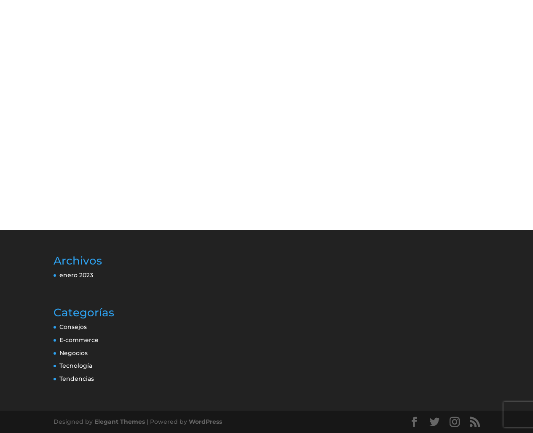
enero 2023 (76, 275)
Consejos (73, 327)
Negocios (73, 353)
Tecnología (75, 365)
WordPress (205, 421)
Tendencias (76, 378)
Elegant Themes (119, 421)
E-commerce (79, 340)
